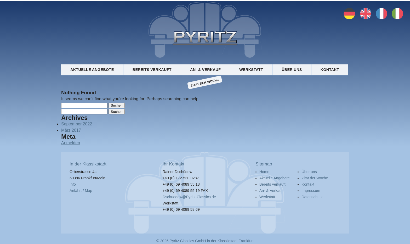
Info (73, 184)
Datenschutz (311, 197)
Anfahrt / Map (81, 190)
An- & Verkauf (205, 70)
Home (264, 172)
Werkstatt (251, 70)
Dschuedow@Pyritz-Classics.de (189, 197)
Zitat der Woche (205, 82)
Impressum (310, 190)
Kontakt (330, 70)
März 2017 (71, 130)
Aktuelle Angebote (92, 70)
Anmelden (70, 143)
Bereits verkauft (152, 70)
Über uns (292, 70)
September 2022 (76, 124)
